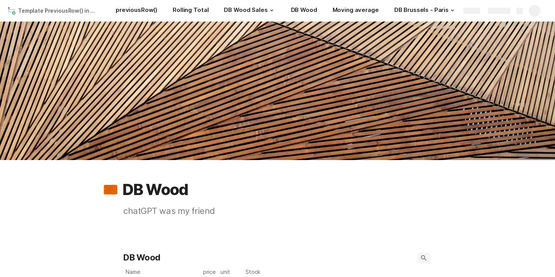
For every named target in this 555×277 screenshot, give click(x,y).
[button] (272, 10)
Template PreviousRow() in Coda (59, 10)
